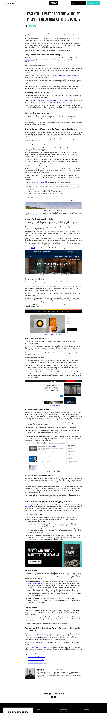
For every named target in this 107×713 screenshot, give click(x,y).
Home (38, 712)
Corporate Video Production (36, 660)
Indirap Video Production (39, 647)
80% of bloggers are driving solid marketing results (54, 100)
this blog (33, 248)
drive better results (67, 102)
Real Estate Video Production (36, 657)
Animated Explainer (64, 712)
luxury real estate (30, 60)
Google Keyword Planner (35, 583)
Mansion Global (44, 182)
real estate (28, 507)
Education (86, 712)
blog (40, 443)
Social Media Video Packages (37, 663)
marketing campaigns (38, 634)
